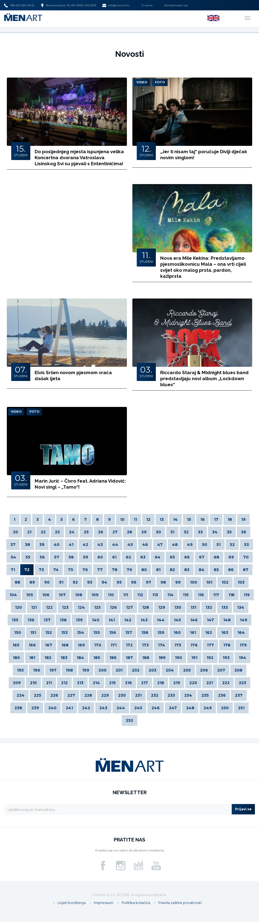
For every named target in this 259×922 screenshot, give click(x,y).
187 (129, 657)
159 (160, 632)
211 (49, 682)
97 (148, 582)
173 (145, 645)
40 (56, 544)
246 (155, 707)
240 (52, 707)
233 (171, 695)
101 (209, 582)
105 (29, 594)
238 (18, 707)
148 (227, 619)
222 (226, 682)
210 (33, 682)
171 (114, 645)
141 (112, 619)
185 (96, 657)
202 (135, 670)
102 (225, 582)
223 (242, 682)
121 (34, 607)
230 (122, 695)
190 (178, 657)
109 (95, 594)
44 (115, 544)
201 (119, 670)
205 (187, 670)
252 (129, 720)
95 (119, 582)
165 (16, 645)
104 (13, 594)
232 (154, 695)
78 (114, 569)
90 (47, 582)
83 (186, 569)
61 (114, 557)
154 (80, 632)
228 (88, 695)
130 (177, 607)
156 (112, 632)
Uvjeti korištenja (71, 902)
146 (194, 619)
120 (18, 607)
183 (64, 657)
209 (17, 682)
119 (247, 594)
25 (86, 532)
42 (85, 544)
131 (193, 607)
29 (144, 532)
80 (144, 569)
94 (104, 582)
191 (194, 657)
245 (138, 707)
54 (13, 557)
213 (80, 682)
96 (133, 582)
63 (142, 557)
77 (100, 569)
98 (163, 582)
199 (85, 670)
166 (32, 645)
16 (202, 519)
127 (129, 607)
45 (130, 544)
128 (145, 607)
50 (204, 544)
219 (176, 682)
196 (36, 670)
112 (140, 594)
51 (218, 544)
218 (160, 682)
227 (71, 695)
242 (86, 707)
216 (128, 682)
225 (37, 695)
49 (190, 544)
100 (193, 582)
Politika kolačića (136, 902)
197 (52, 670)
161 (193, 632)
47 (160, 544)
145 (177, 619)
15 (189, 519)
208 (238, 670)
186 (113, 657)
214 (96, 682)
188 (145, 657)
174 (161, 645)
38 (27, 544)
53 (246, 544)
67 (201, 557)
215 (112, 682)
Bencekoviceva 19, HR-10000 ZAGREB (68, 5)
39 (41, 544)
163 (224, 632)
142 (127, 619)
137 (47, 619)
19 (243, 519)
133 (224, 607)
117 (216, 594)
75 (70, 569)
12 (148, 519)
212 (64, 682)
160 (177, 632)
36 (243, 532)
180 (16, 657)
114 (170, 594)
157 (128, 632)
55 (27, 557)
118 (231, 594)
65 (172, 557)
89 (32, 582)
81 (158, 569)
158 (144, 632)
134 (240, 607)
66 (187, 557)
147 (210, 619)
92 (75, 582)
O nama (147, 5)
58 (71, 557)
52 (232, 544)
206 (204, 670)
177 (210, 645)
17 (216, 519)
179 (243, 645)
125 (97, 607)
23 (57, 532)
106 (45, 594)
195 (20, 670)
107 (62, 594)
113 (155, 594)
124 (81, 607)
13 (162, 519)
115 (186, 594)
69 (231, 557)
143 (144, 619)
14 (175, 519)
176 (194, 645)
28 (129, 532)
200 (102, 670)
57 (56, 557)
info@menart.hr (116, 5)
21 (29, 532)
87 (245, 569)
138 (63, 619)
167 (48, 645)
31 (172, 532)
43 (100, 544)
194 (242, 657)
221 (209, 682)
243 (103, 707)
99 (178, 582)
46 (145, 544)
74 (56, 569)
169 (81, 645)
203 (152, 670)
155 (96, 632)
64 (157, 557)
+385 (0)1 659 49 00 (19, 5)
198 (69, 670)
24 (72, 532)
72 (26, 569)
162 (208, 632)
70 (246, 557)
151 (33, 632)
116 (201, 594)
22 (43, 532)
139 (79, 619)
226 (54, 695)
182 (47, 657)
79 (129, 569)
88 (17, 582)
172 (129, 645)
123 (65, 607)
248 (190, 707)
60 (100, 557)
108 (78, 594)
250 (225, 707)
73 (41, 569)
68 (216, 557)
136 (31, 619)
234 (188, 695)
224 (21, 695)
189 (162, 657)
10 (122, 519)
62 (128, 557)
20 (15, 532)
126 (113, 607)
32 (186, 532)
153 (64, 632)
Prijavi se (243, 809)
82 (172, 569)
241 (69, 707)
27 (115, 532)
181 (32, 657)
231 (138, 695)
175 (177, 645)
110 (111, 594)
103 (241, 582)
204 (170, 670)
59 (85, 557)
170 (97, 645)
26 (100, 532)
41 (71, 544)
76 (85, 569)
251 (241, 707)
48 (175, 544)
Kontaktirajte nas (176, 5)
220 (193, 682)
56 (42, 557)
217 (144, 682)
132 (209, 607)
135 (15, 619)
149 (243, 619)
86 (231, 569)
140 (95, 619)
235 (205, 695)
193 (226, 657)
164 (241, 632)
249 (208, 707)
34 (215, 532)
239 (35, 707)
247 (173, 707)
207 (221, 670)
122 (49, 607)
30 (158, 532)
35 (229, 532)
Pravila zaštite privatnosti (180, 902)
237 (239, 695)
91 (61, 582)
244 (121, 707)
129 (161, 607)
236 (222, 695)
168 (65, 645)
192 (210, 657)
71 (13, 569)
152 (48, 632)
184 (80, 657)
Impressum (104, 902)
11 (135, 519)
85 (216, 569)
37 (13, 544)
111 (125, 594)
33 (200, 532)
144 (161, 619)
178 (226, 645)
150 (17, 632)
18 (230, 519)
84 (201, 569)
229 (105, 695)
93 (89, 582)
